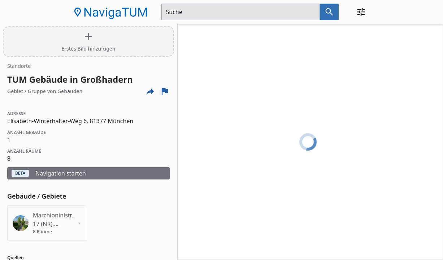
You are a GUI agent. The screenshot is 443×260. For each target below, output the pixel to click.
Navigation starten (49, 173)
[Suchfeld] (241, 12)
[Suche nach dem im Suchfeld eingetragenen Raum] (329, 12)
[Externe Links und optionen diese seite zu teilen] (150, 91)
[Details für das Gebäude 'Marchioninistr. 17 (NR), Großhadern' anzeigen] (46, 222)
